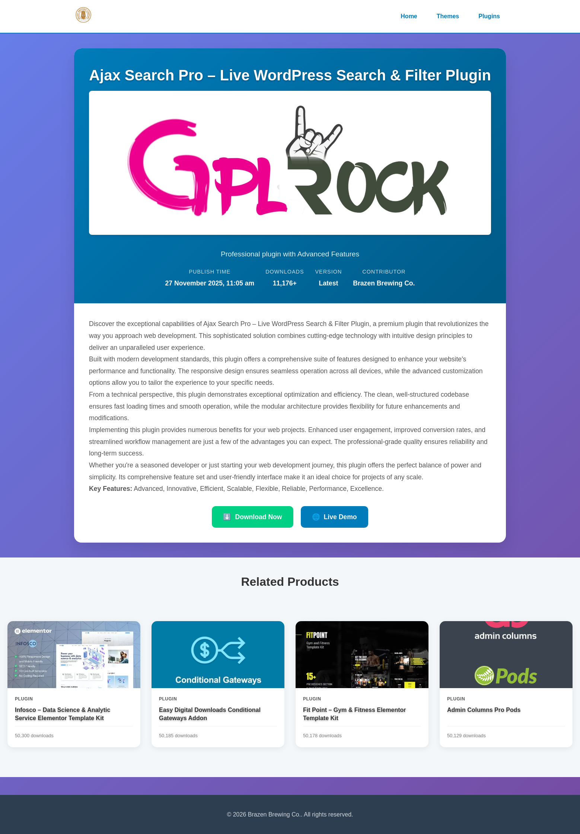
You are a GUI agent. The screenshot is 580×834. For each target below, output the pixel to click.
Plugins (489, 16)
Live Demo (334, 517)
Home (409, 16)
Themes (448, 16)
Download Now (252, 517)
